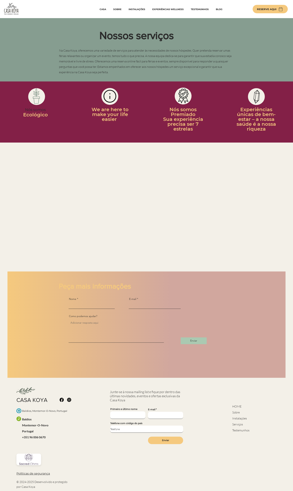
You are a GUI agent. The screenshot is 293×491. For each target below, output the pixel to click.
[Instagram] (69, 400)
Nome (72, 299)
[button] (33, 473)
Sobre (236, 412)
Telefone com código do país (126, 423)
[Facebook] (62, 400)
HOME (236, 406)
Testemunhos (240, 430)
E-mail (132, 299)
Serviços (237, 424)
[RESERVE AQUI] (270, 9)
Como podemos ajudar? (83, 316)
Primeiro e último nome (123, 409)
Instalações (239, 418)
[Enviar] (194, 340)
